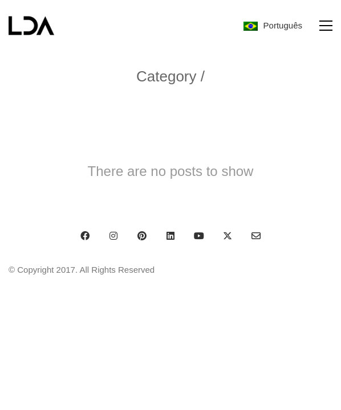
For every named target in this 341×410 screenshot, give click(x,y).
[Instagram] (113, 235)
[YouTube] (199, 235)
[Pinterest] (142, 235)
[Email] (256, 235)
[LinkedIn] (170, 235)
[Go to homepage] (31, 25)
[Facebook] (85, 235)
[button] (325, 26)
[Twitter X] (227, 235)
